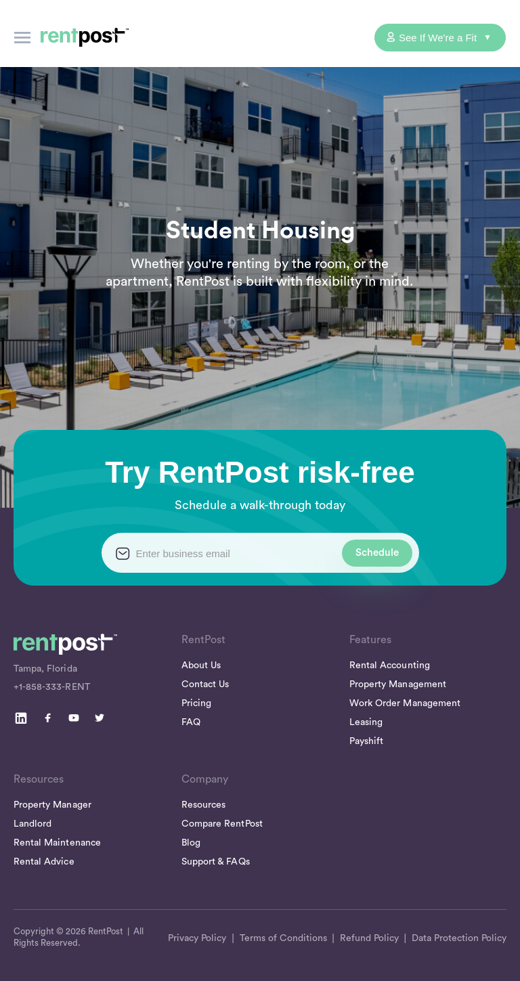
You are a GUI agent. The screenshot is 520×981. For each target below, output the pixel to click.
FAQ (190, 722)
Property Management (397, 684)
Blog (190, 843)
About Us (201, 665)
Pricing (196, 703)
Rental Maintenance (57, 843)
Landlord (32, 824)
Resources (203, 805)
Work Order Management (404, 703)
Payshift (366, 741)
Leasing (366, 722)
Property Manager (52, 805)
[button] (22, 37)
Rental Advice (44, 862)
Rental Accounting (389, 665)
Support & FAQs (215, 862)
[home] (85, 37)
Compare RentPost (222, 824)
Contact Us (205, 684)
